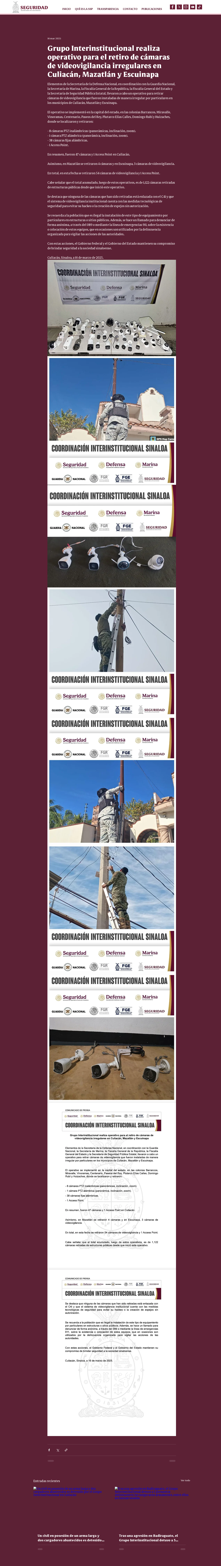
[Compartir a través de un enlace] (66, 1450)
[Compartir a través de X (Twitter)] (57, 1450)
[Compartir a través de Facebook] (49, 1450)
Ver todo (185, 1480)
